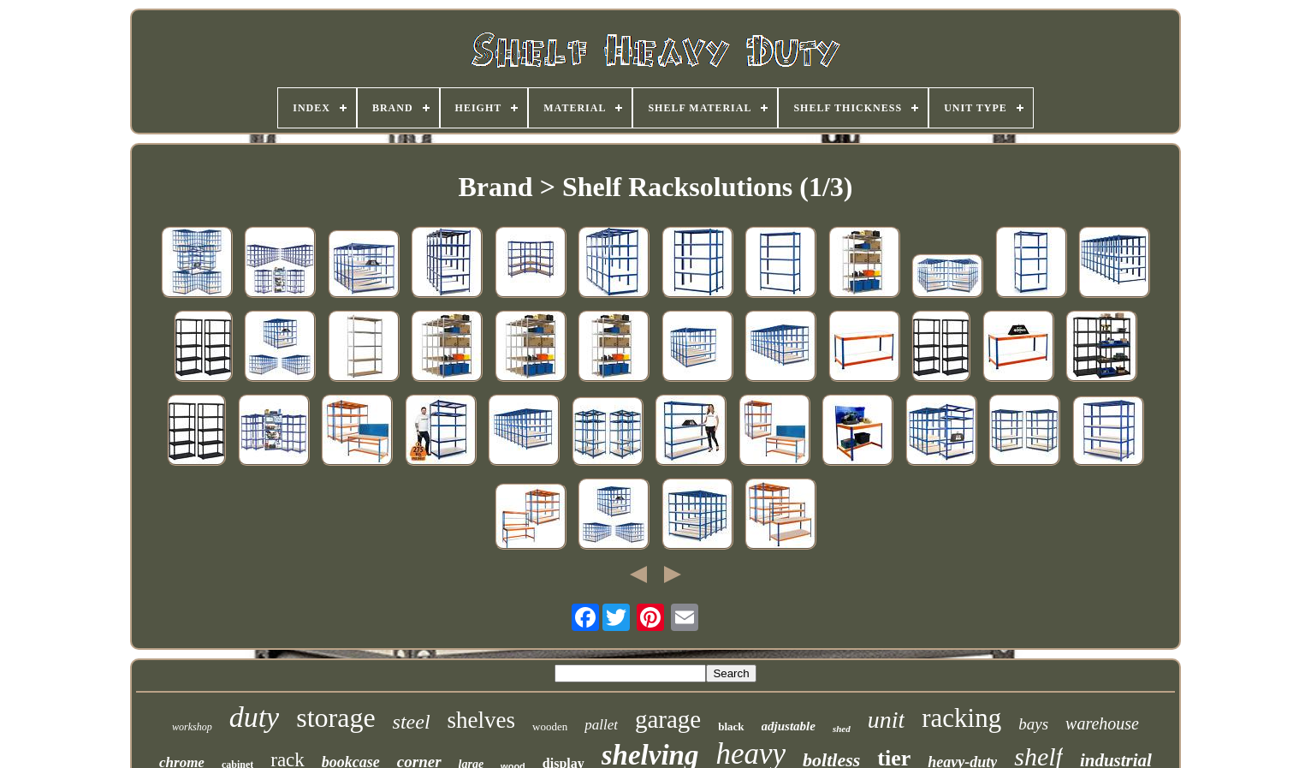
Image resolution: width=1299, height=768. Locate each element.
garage (668, 719)
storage (335, 717)
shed (842, 728)
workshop (192, 727)
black (731, 726)
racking (961, 718)
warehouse (1102, 723)
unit (886, 719)
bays (1033, 724)
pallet (601, 725)
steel (411, 722)
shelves (481, 720)
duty (254, 717)
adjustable (789, 726)
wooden (549, 726)
